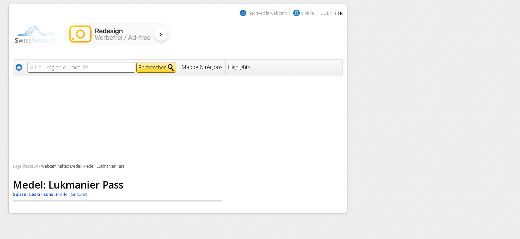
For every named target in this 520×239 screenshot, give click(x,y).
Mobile (307, 13)
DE (323, 13)
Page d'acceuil (25, 166)
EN (329, 13)
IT (335, 13)
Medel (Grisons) (71, 194)
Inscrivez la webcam (267, 13)
